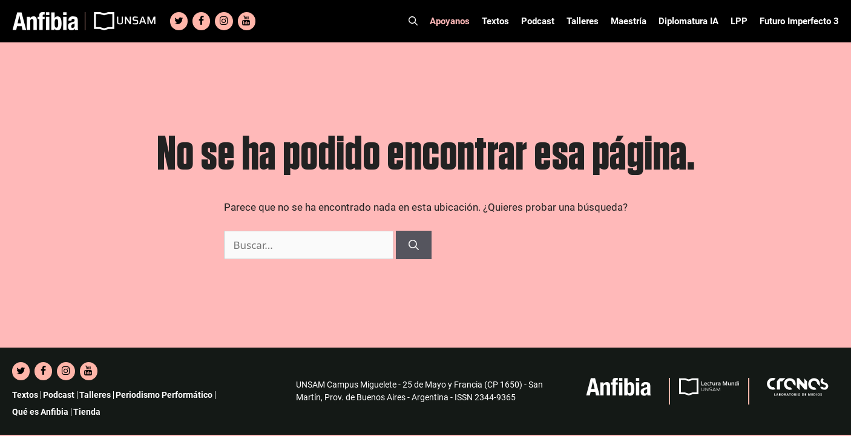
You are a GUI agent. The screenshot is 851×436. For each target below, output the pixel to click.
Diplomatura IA (688, 21)
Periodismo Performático (164, 395)
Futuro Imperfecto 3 (799, 21)
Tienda (86, 412)
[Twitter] (179, 21)
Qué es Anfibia (40, 412)
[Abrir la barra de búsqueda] (413, 21)
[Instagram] (223, 21)
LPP (739, 21)
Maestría (628, 21)
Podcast (537, 21)
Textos (495, 21)
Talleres (583, 21)
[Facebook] (201, 21)
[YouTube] (246, 21)
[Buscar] (414, 245)
